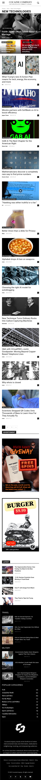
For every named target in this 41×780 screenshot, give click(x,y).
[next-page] (16, 427)
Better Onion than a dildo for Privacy (18, 231)
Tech (8, 8)
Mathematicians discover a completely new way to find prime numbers (20, 173)
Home (3, 8)
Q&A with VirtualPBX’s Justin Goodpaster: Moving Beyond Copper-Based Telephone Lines (19, 351)
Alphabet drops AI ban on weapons (18, 259)
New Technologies (7, 28)
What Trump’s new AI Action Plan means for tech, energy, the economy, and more (19, 79)
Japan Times (5, 115)
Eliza (3, 233)
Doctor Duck (5, 177)
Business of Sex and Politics (9, 199)
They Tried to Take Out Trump (24, 598)
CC (2, 84)
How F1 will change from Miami (24, 588)
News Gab (4, 146)
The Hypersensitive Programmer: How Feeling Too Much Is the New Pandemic (25, 569)
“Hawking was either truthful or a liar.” (19, 202)
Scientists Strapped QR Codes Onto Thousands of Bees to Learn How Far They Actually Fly (19, 413)
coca (3, 262)
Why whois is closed (11, 382)
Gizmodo (4, 323)
